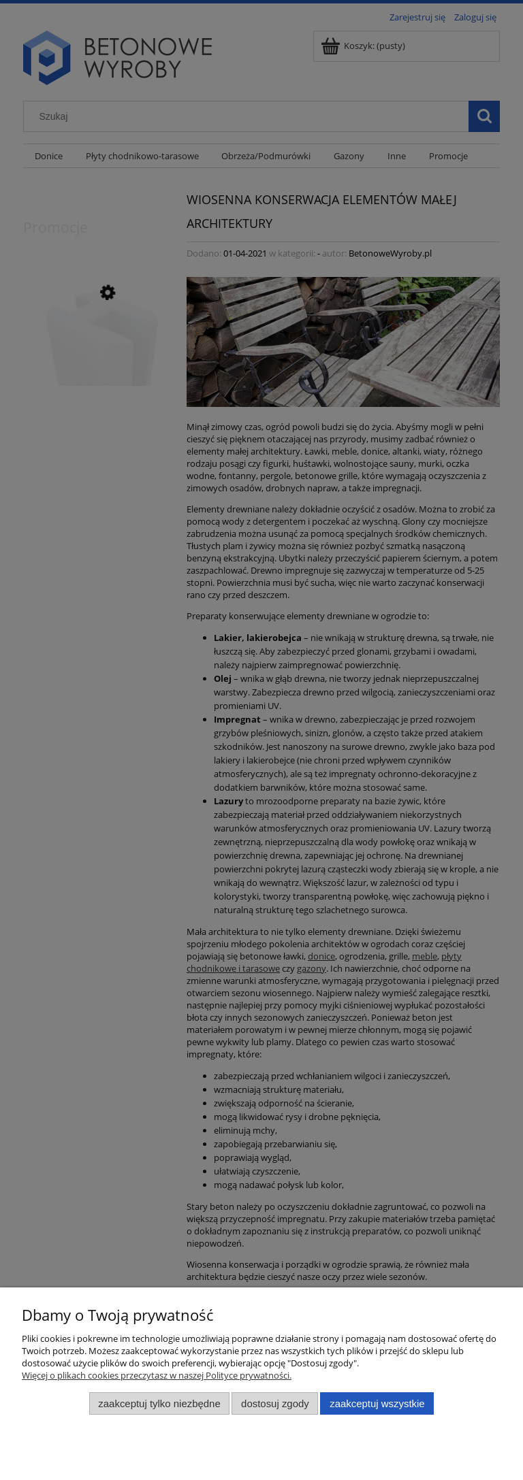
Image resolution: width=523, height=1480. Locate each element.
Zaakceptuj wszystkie (377, 1403)
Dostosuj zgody (275, 1403)
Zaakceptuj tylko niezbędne (159, 1403)
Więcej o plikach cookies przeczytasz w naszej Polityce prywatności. (156, 1375)
